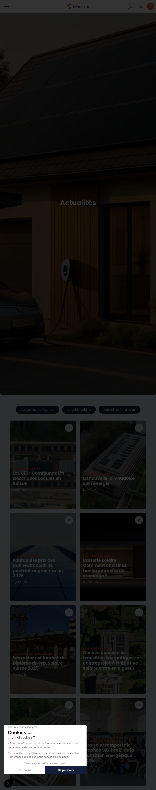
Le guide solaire (79, 409)
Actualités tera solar (119, 409)
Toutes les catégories (37, 409)
